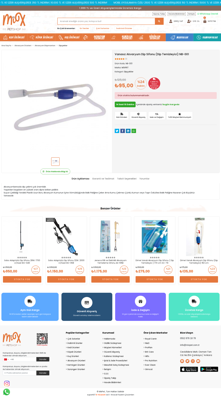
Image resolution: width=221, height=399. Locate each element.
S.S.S (106, 373)
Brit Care (149, 351)
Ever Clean (150, 364)
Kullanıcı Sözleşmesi (113, 356)
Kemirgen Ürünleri (76, 364)
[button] (209, 21)
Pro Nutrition (151, 360)
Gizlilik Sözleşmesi (112, 342)
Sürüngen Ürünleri (76, 369)
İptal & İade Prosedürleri (115, 360)
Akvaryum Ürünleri (76, 360)
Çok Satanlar (102, 28)
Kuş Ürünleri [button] (72, 37)
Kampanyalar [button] (210, 37)
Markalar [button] (182, 37)
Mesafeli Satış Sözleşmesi (116, 364)
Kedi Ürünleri (73, 347)
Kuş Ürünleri (73, 356)
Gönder (43, 359)
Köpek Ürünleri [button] (44, 37)
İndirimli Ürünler (124, 28)
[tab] (80, 179)
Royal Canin (151, 338)
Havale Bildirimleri (176, 14)
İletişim (191, 14)
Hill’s (147, 356)
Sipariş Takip (159, 14)
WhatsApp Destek (207, 13)
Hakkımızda (109, 338)
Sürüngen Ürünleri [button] (154, 37)
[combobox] (6, 359)
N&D (147, 342)
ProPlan (148, 347)
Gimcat (149, 369)
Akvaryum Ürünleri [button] (99, 37)
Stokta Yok (22, 279)
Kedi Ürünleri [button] (16, 37)
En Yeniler (84, 28)
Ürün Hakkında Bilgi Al (55, 171)
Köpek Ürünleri (74, 351)
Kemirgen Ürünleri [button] (127, 37)
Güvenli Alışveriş (112, 351)
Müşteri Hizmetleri (113, 347)
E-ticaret (100, 394)
